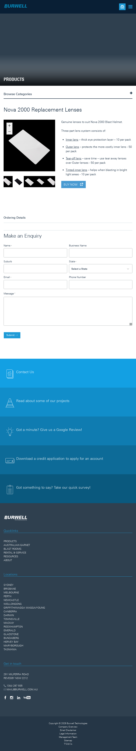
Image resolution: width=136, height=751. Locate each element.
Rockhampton (13, 626)
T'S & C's (68, 744)
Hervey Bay (11, 641)
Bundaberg (11, 638)
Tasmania (10, 649)
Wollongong (13, 603)
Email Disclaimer (68, 730)
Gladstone (11, 634)
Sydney (9, 584)
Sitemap (68, 740)
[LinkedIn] (18, 697)
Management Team (68, 737)
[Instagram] (11, 697)
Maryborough (13, 645)
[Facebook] (5, 697)
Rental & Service (15, 552)
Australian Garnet (17, 545)
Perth (7, 596)
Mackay (9, 622)
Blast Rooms (12, 548)
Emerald (9, 630)
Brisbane (10, 588)
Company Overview (68, 727)
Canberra (10, 611)
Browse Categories (68, 94)
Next (58, 146)
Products (10, 541)
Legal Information (68, 733)
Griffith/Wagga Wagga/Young (24, 607)
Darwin (9, 615)
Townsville (11, 619)
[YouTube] (27, 697)
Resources (11, 556)
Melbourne (11, 592)
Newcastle (11, 600)
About (8, 560)
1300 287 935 (13, 685)
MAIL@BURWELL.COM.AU (21, 689)
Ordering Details (15, 217)
